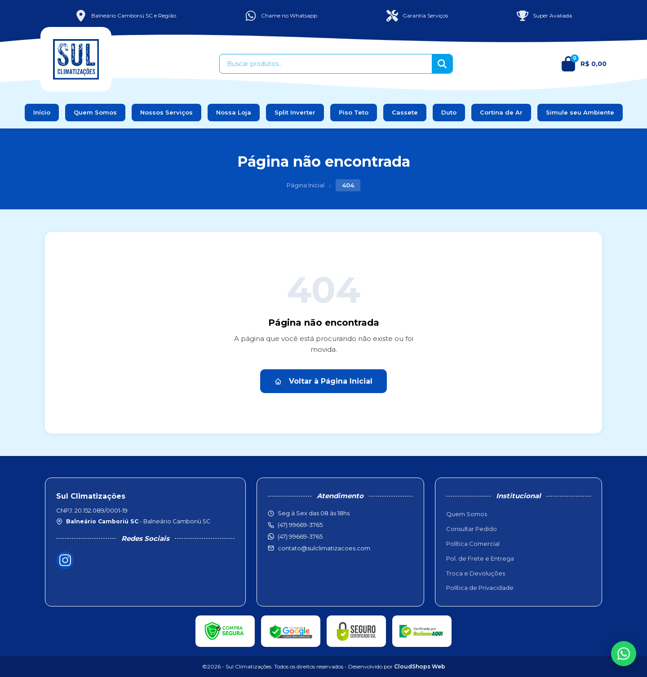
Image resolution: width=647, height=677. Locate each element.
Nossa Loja (233, 112)
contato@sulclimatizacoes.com (324, 548)
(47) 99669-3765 (300, 536)
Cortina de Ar (501, 112)
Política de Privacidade (480, 587)
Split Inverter (295, 112)
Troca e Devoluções (475, 573)
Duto (448, 112)
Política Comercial (473, 543)
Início (41, 112)
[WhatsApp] (623, 653)
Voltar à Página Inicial (323, 381)
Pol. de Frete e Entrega (480, 558)
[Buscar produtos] (326, 63)
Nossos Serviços (166, 112)
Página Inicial (305, 185)
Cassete (405, 112)
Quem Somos (95, 112)
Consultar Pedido (471, 528)
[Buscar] (442, 63)
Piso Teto (353, 112)
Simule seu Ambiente (580, 112)
